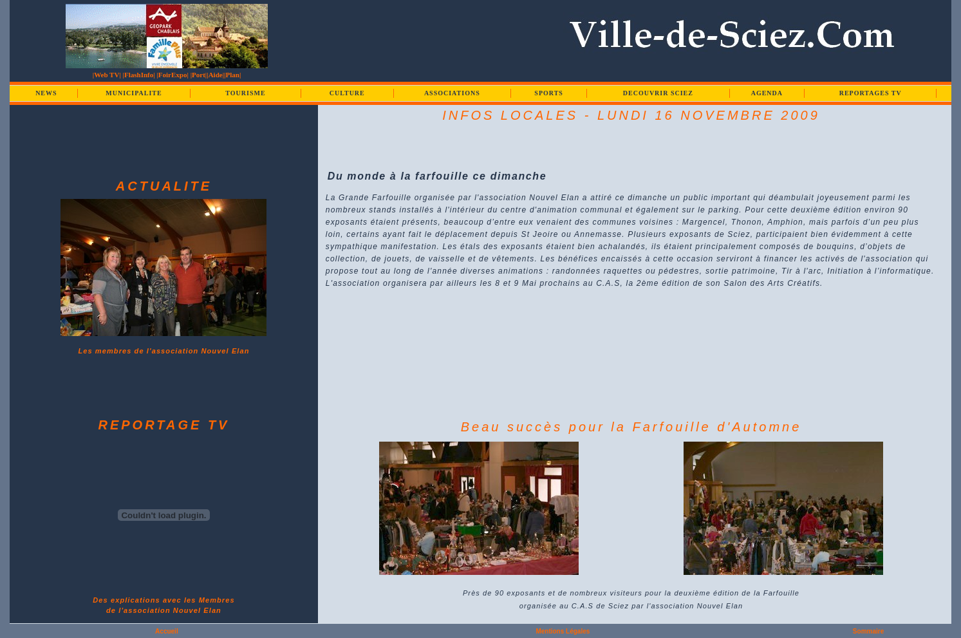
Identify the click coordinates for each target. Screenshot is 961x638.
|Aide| (215, 75)
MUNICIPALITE (134, 93)
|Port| (199, 75)
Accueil (166, 631)
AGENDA (767, 93)
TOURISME (245, 93)
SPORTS (548, 93)
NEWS (46, 93)
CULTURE (347, 93)
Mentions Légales (563, 631)
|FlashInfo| (139, 75)
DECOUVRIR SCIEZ (658, 93)
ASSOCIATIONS (452, 93)
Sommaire (868, 631)
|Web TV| (107, 75)
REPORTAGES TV (870, 93)
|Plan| (232, 75)
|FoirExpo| (172, 75)
